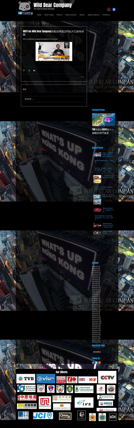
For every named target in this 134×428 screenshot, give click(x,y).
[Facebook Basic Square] (93, 362)
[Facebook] (114, 9)
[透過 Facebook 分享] (24, 70)
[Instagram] (109, 9)
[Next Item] (112, 119)
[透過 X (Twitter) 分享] (29, 70)
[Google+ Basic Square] (99, 362)
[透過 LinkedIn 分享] (34, 70)
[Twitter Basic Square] (96, 362)
